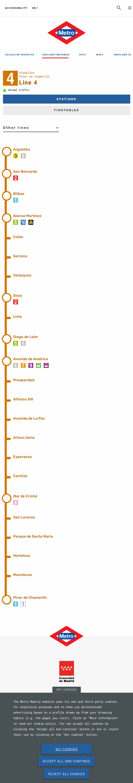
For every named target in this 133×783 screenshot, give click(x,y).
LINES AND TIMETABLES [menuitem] (55, 54)
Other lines (16, 127)
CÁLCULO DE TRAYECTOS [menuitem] (18, 54)
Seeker (121, 9)
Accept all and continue (66, 761)
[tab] (71, 150)
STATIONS (66, 99)
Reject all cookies (66, 774)
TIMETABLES (66, 110)
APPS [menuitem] (82, 54)
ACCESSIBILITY (16, 8)
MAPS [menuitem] (99, 54)
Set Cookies (67, 689)
